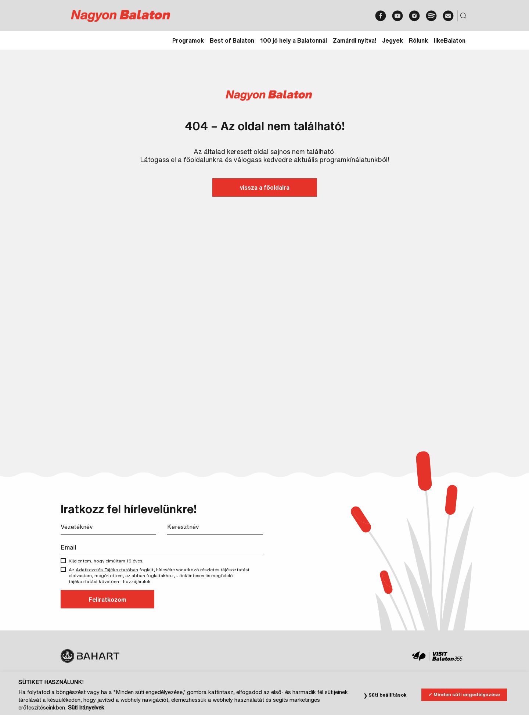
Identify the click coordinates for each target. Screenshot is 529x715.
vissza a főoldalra (264, 187)
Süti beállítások (387, 710)
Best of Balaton (232, 40)
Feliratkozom (107, 600)
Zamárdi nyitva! (354, 40)
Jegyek (392, 40)
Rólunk (418, 40)
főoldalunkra (203, 159)
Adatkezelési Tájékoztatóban (107, 569)
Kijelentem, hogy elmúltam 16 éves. (111, 561)
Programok (188, 40)
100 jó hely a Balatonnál (293, 40)
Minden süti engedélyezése (466, 710)
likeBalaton (449, 40)
